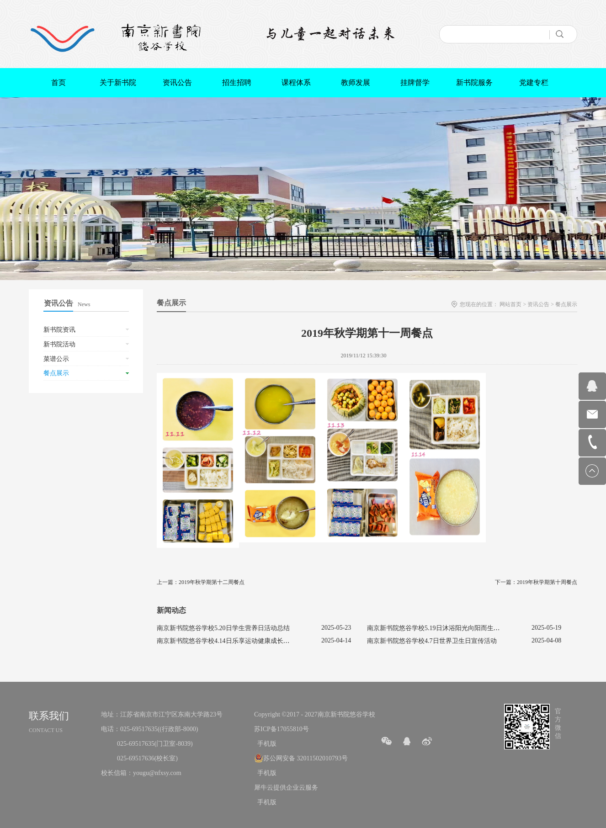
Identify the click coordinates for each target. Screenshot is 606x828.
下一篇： (536, 582)
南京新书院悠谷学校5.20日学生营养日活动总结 (223, 628)
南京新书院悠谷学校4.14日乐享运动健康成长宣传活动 (233, 640)
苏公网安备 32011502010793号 (305, 758)
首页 (58, 82)
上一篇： (201, 582)
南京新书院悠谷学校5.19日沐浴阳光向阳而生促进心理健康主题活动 (462, 628)
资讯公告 (538, 304)
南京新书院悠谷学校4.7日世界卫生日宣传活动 (432, 640)
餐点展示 (566, 304)
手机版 (265, 743)
